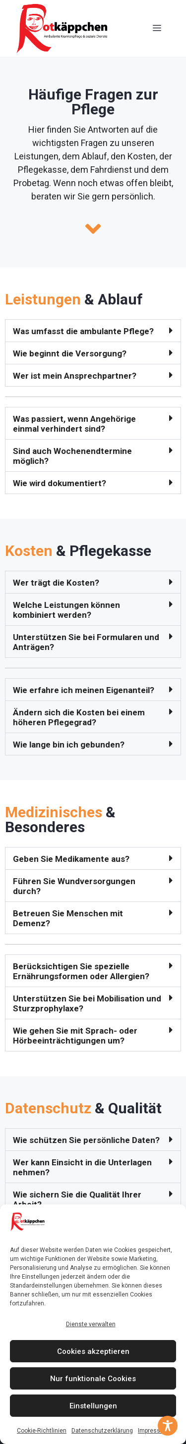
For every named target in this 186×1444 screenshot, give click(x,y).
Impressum (153, 1430)
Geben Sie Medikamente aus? (71, 859)
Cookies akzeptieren (93, 1351)
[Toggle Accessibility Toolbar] (168, 1426)
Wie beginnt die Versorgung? (69, 353)
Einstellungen (93, 1405)
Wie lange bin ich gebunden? (68, 744)
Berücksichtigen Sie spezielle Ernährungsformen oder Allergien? (81, 971)
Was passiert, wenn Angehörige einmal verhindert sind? (74, 424)
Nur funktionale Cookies (93, 1378)
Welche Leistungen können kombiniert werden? (66, 610)
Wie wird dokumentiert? (59, 483)
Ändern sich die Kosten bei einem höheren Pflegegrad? (79, 717)
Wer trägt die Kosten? (56, 583)
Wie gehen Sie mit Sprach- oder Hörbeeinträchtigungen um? (75, 1036)
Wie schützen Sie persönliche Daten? (86, 1140)
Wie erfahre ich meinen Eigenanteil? (83, 690)
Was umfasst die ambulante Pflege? (83, 331)
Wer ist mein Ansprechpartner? (74, 376)
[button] (93, 331)
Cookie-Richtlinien (41, 1430)
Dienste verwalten (91, 1324)
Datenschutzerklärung (102, 1430)
